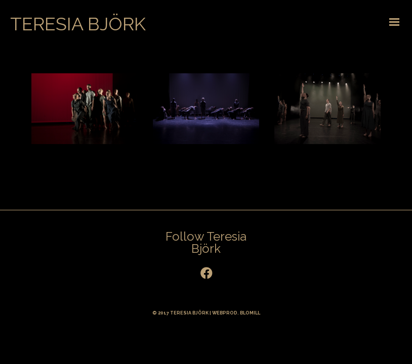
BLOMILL (250, 312)
